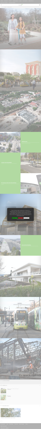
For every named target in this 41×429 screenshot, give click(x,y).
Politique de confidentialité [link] (20, 219)
